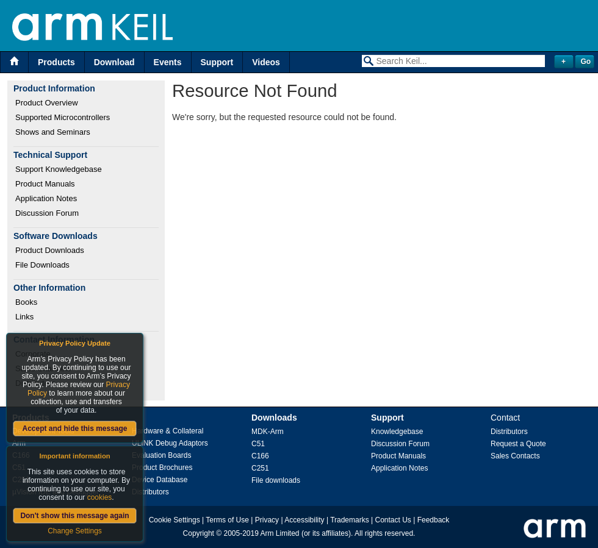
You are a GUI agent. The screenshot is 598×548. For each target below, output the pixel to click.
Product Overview (46, 102)
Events (168, 62)
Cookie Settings (174, 520)
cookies (99, 497)
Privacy (267, 520)
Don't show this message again (74, 515)
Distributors (150, 492)
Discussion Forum (47, 213)
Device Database (159, 479)
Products (56, 62)
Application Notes (46, 198)
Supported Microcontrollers (62, 117)
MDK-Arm (267, 431)
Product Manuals (45, 183)
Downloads (274, 417)
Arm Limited (280, 533)
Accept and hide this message (74, 428)
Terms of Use (227, 520)
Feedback (433, 520)
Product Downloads (49, 250)
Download (114, 62)
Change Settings (75, 531)
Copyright (198, 533)
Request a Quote (518, 443)
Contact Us (393, 520)
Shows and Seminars (52, 132)
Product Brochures (162, 467)
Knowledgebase (397, 431)
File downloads (275, 480)
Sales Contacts (515, 456)
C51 (258, 443)
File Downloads (42, 264)
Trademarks (349, 520)
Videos (266, 62)
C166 (260, 456)
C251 (260, 468)
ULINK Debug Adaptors (170, 443)
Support (217, 62)
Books (26, 302)
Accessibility (304, 520)
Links (24, 316)
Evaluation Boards (161, 455)
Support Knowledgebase (58, 169)
